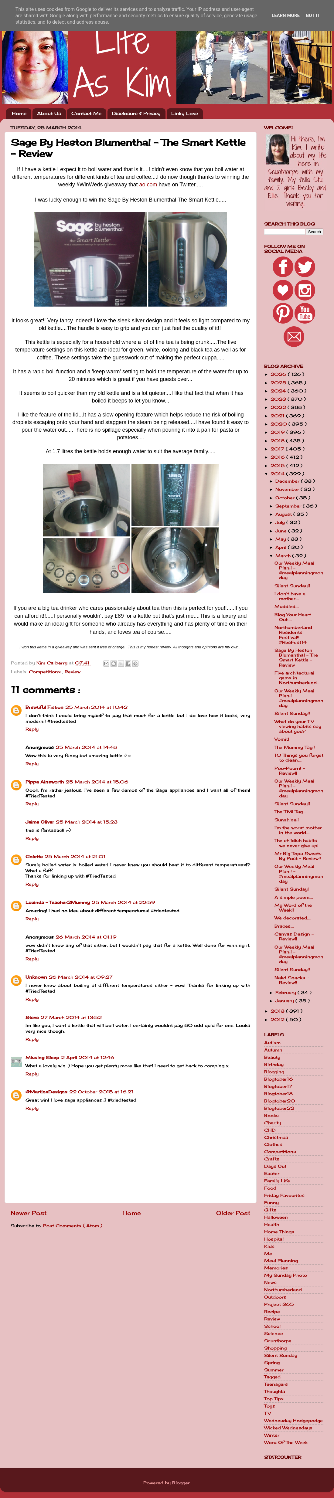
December (288, 481)
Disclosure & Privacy (136, 113)
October (285, 497)
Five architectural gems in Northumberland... (296, 678)
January (285, 1000)
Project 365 (279, 1304)
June (281, 530)
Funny (271, 1202)
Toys (269, 1406)
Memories (276, 1267)
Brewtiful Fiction (44, 707)
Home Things (279, 1231)
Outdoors (275, 1297)
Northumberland (283, 1289)
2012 (278, 1019)
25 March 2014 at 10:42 (96, 707)
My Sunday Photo (285, 1275)
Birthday (274, 1064)
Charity (272, 1122)
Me (268, 1253)
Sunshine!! (286, 819)
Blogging (274, 1071)
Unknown (36, 977)
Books (271, 1115)
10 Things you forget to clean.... (298, 758)
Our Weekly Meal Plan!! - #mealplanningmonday (298, 570)
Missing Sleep (42, 1057)
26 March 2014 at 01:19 (86, 937)
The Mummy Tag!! (294, 747)
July (280, 522)
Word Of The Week (286, 1442)
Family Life (277, 1180)
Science (273, 1333)
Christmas (276, 1137)
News (270, 1282)
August (284, 514)
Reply (32, 729)
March (283, 555)
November (288, 489)
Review (72, 671)
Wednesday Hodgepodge (293, 1420)
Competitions (45, 671)
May (281, 539)
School (272, 1326)
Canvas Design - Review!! (294, 936)
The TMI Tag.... (290, 811)
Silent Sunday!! (292, 585)
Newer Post (29, 1213)
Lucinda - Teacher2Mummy (58, 902)
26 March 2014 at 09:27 (81, 977)
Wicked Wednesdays (288, 1427)
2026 (279, 374)
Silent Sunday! (291, 889)
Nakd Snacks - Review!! (291, 980)
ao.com (148, 185)
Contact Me (86, 113)
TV (267, 1413)
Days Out (275, 1166)
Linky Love (184, 113)
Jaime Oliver (40, 822)
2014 (278, 473)
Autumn (273, 1050)
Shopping (275, 1348)
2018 (278, 440)
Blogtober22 (279, 1108)
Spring (272, 1362)
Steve (32, 1017)
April (281, 547)
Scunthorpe (277, 1340)
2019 (278, 432)
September (289, 506)
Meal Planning (281, 1260)
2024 (279, 391)
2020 (279, 424)
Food (270, 1188)
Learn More (286, 15)
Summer (274, 1369)
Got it (313, 15)
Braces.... (284, 926)
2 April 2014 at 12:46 (87, 1057)
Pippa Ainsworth (45, 782)
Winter (271, 1435)
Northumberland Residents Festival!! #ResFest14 (293, 635)
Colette (34, 856)
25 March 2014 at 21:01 (75, 856)
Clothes (273, 1144)
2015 (278, 465)
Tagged (272, 1376)
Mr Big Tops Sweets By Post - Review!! (298, 856)
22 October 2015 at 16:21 (101, 1091)
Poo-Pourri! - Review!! (289, 771)
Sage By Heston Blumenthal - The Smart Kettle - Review (296, 657)
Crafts (271, 1159)
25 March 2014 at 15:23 (87, 822)
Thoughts (274, 1391)
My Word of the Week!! (293, 907)
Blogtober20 (279, 1101)
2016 (278, 457)
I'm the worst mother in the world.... (298, 830)
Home (19, 113)
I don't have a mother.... (289, 596)
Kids (269, 1246)
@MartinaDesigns (46, 1091)
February (286, 992)
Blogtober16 (278, 1079)
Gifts (270, 1210)
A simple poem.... (293, 897)
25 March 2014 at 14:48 (86, 747)
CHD (270, 1130)
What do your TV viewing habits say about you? (297, 726)
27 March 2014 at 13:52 (71, 1017)
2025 (279, 382)
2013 (278, 1011)
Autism (272, 1042)
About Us (49, 113)
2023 (279, 399)
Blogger (181, 1482)
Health (271, 1224)
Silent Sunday (280, 1355)
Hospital (274, 1239)
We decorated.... (292, 917)
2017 (278, 449)
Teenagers (276, 1384)
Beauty (272, 1057)
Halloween (276, 1217)
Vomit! (281, 739)
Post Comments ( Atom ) (72, 1225)
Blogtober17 (278, 1086)
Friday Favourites (284, 1195)
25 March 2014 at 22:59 (123, 902)
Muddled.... (286, 606)
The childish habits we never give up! (296, 843)
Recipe (272, 1311)
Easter (271, 1173)
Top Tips (274, 1398)
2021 (278, 415)
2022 (279, 407)
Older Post (233, 1213)
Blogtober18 (278, 1093)
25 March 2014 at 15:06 (97, 782)
